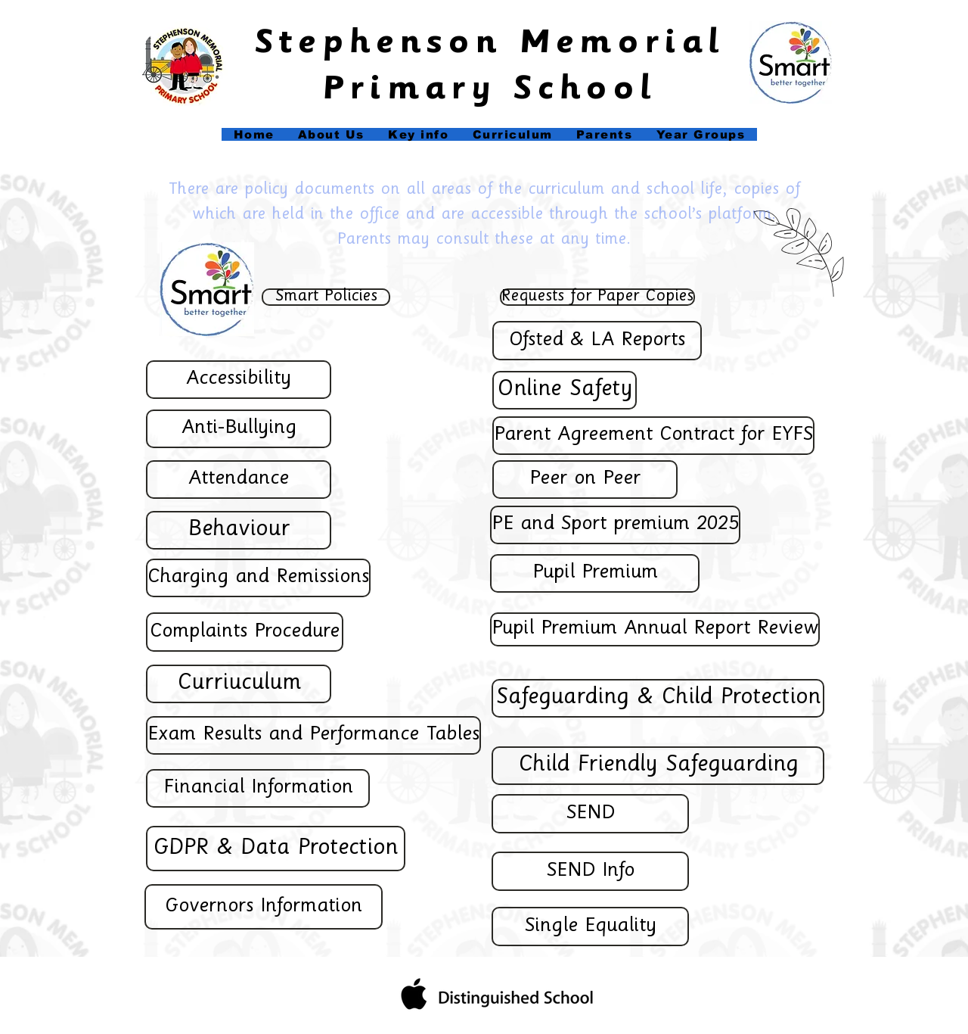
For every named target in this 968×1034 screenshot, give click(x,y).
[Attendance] (238, 479)
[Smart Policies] (326, 297)
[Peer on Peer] (585, 479)
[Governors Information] (263, 907)
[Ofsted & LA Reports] (597, 340)
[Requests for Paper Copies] (597, 297)
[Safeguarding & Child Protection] (658, 698)
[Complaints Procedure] (244, 632)
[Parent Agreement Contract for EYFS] (653, 435)
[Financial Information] (258, 788)
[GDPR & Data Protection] (275, 848)
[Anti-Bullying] (238, 429)
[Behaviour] (238, 530)
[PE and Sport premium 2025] (615, 525)
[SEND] (590, 813)
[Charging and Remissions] (258, 578)
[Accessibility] (238, 379)
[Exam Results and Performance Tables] (313, 735)
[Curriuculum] (238, 684)
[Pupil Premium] (595, 573)
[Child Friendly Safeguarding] (658, 765)
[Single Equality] (590, 926)
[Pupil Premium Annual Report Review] (655, 629)
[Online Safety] (564, 390)
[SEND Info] (590, 871)
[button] (419, 134)
